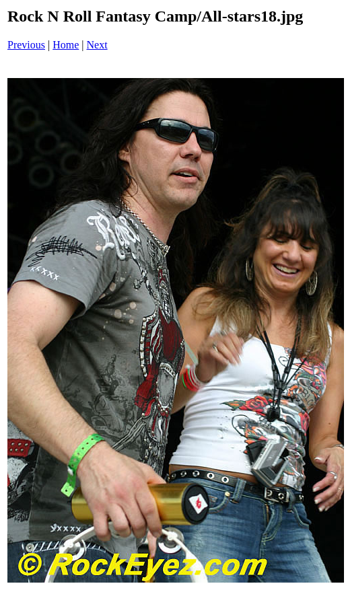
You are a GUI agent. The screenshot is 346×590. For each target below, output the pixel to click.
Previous (26, 44)
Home (66, 44)
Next (97, 44)
